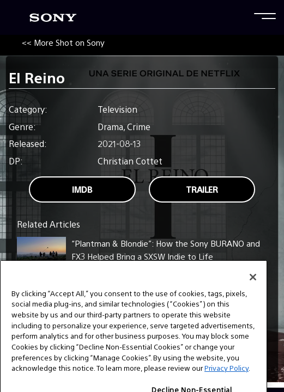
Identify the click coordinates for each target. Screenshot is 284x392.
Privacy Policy (226, 375)
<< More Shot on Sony (63, 42)
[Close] (253, 284)
